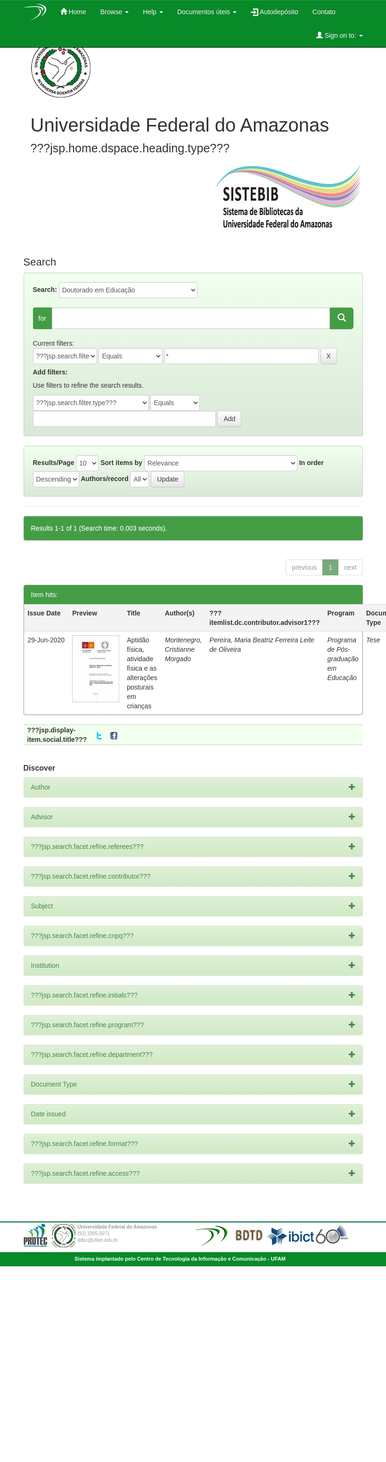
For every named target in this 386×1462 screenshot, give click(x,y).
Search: (45, 289)
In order (311, 462)
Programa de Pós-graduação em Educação (342, 658)
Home (73, 12)
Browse (114, 12)
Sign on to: (339, 35)
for (42, 318)
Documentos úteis (207, 12)
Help (153, 12)
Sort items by (121, 462)
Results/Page (53, 462)
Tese (373, 640)
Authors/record (104, 478)
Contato (324, 12)
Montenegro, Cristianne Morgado (183, 649)
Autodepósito (274, 12)
